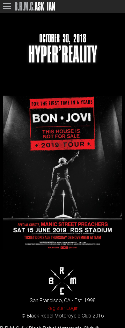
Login (72, 308)
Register (56, 308)
